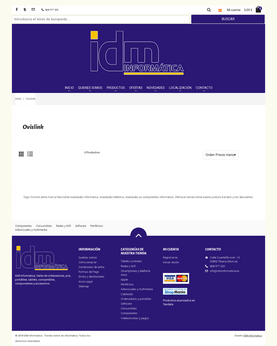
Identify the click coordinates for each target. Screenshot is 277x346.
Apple (124, 280)
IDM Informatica (252, 336)
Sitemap (84, 286)
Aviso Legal (86, 282)
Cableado (127, 294)
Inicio (18, 99)
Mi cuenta (233, 10)
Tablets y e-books (131, 261)
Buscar (228, 19)
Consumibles (44, 226)
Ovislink (30, 99)
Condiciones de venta (91, 267)
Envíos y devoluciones (91, 277)
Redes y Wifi (63, 226)
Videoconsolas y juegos (135, 318)
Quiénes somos (88, 258)
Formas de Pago (89, 272)
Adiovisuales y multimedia (31, 230)
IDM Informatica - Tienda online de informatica (51, 336)
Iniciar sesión (171, 262)
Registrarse (170, 258)
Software (80, 226)
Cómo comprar (88, 262)
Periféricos (96, 226)
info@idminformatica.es (224, 271)
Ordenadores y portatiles (136, 299)
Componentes (23, 226)
